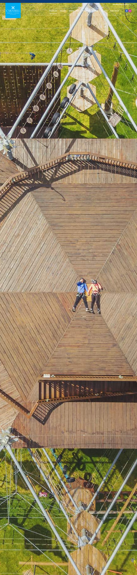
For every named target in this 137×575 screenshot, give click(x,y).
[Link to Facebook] (126, 10)
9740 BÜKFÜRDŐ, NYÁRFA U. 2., (122, 4)
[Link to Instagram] (130, 10)
